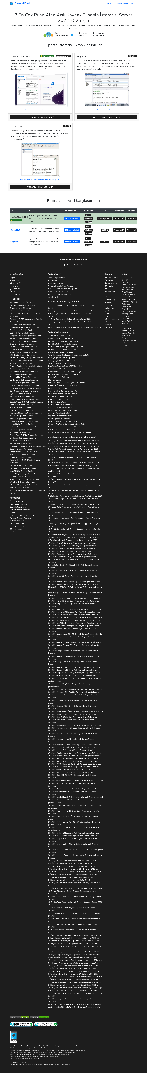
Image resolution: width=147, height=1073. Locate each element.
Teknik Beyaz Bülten (56, 277)
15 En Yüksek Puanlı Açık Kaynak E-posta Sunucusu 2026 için (73, 925)
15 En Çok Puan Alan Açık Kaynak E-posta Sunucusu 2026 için (75, 903)
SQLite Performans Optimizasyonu (62, 416)
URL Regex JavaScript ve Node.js (61, 429)
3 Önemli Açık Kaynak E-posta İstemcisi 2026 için (74, 979)
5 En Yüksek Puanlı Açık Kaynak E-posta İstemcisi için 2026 (75, 475)
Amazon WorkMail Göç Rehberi (61, 338)
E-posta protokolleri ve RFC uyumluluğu (64, 371)
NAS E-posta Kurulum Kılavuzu (22, 311)
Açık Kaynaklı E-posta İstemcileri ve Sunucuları (72, 437)
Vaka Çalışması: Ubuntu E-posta (61, 360)
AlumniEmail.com (17, 521)
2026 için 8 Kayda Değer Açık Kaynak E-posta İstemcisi (74, 620)
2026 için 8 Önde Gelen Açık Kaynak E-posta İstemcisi (73, 818)
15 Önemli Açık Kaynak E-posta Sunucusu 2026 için (74, 871)
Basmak (108, 324)
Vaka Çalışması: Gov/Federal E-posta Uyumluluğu (68, 355)
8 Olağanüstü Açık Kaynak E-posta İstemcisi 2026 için (72, 943)
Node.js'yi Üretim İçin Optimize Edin (62, 385)
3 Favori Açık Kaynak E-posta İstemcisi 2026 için (73, 974)
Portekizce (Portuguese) (126, 324)
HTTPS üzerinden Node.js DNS (61, 396)
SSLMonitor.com (16, 532)
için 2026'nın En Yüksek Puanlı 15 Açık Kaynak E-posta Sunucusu (75, 588)
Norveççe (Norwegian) (126, 317)
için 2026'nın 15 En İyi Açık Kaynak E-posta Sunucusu (73, 561)
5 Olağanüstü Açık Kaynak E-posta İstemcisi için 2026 (75, 496)
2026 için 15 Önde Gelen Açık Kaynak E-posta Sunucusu (75, 598)
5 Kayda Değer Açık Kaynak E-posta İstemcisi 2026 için (73, 957)
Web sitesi (119, 218)
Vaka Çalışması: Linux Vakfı (59, 363)
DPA (107, 316)
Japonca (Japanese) (129, 311)
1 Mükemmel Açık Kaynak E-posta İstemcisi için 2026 (74, 504)
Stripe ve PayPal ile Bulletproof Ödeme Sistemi (67, 424)
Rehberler (15, 298)
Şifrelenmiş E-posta (114, 3)
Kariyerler (109, 327)
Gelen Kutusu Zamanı (18, 507)
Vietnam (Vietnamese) (126, 344)
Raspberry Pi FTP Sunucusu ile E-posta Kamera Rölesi (26, 320)
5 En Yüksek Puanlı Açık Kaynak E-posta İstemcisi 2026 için (74, 931)
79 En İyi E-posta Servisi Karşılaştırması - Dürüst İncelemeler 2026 (73, 306)
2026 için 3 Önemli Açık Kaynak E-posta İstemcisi (72, 545)
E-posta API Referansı (57, 283)
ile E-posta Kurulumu (23, 324)
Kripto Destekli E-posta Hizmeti (61, 388)
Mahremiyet (128, 3)
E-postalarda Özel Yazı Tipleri (60, 369)
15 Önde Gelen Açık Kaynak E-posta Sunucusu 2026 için (74, 935)
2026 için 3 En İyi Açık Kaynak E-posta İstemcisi (73, 670)
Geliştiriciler (54, 274)
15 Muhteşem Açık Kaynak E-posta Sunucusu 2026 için (75, 960)
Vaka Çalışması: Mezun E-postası (61, 358)
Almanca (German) (129, 297)
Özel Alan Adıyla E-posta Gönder (23, 305)
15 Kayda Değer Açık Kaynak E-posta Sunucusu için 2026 (74, 508)
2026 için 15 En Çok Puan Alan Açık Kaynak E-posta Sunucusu (73, 572)
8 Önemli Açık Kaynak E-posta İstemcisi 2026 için (73, 874)
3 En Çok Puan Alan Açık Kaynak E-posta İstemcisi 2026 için (74, 909)
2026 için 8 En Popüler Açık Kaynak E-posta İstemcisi (73, 584)
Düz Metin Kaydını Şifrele (22, 515)
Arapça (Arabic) (127, 277)
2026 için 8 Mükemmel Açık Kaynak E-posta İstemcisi (73, 615)
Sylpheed (14, 241)
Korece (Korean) (127, 314)
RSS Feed (110, 291)
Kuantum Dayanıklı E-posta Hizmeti (62, 410)
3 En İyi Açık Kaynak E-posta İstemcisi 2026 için (75, 888)
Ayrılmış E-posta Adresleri (20, 518)
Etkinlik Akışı (110, 300)
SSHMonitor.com (17, 529)
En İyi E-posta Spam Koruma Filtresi (63, 341)
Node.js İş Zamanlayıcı (57, 402)
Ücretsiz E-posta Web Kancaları (61, 286)
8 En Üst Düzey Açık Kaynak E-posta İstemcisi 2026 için (74, 1000)
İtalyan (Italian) (127, 309)
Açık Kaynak (53, 297)
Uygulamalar (16, 274)
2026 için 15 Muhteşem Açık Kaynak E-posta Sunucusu (74, 623)
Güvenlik (108, 305)
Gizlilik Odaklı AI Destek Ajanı (60, 352)
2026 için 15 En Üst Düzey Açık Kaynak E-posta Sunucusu (72, 776)
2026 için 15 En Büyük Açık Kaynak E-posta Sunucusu (72, 630)
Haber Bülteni (112, 277)
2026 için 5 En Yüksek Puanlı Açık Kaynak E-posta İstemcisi (75, 789)
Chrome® (15, 291)
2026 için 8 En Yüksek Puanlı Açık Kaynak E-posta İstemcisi (72, 701)
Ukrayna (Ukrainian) (129, 340)
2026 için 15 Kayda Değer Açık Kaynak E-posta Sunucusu (75, 617)
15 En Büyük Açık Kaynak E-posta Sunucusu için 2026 (74, 530)
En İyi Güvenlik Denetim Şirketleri (62, 349)
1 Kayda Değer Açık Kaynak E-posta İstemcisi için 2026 (73, 514)
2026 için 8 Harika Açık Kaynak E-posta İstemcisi (75, 856)
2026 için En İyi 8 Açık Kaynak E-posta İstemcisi (74, 1007)
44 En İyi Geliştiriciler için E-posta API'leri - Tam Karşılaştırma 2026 (73, 323)
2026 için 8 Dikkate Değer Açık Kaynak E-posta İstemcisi (73, 735)
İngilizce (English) (128, 290)
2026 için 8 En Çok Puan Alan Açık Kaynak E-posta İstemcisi (72, 577)
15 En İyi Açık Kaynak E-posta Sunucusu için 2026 (73, 440)
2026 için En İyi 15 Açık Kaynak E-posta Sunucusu (75, 1004)
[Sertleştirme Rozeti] (14, 1036)
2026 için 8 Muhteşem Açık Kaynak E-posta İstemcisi (73, 626)
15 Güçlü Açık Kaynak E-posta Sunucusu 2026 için (71, 877)
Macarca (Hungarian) (129, 302)
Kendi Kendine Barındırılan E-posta (62, 288)
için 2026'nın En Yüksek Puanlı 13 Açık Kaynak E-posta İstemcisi (75, 594)
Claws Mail (15, 230)
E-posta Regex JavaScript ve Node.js (63, 374)
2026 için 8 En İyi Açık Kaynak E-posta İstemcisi (71, 750)
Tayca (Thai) (126, 335)
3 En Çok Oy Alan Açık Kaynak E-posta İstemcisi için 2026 (73, 458)
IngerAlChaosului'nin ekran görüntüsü (106, 110)
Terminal (15, 294)
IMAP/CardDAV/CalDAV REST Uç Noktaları (65, 366)
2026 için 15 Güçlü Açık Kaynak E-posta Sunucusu (72, 548)
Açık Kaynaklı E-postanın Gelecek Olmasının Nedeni (69, 432)
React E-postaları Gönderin (59, 418)
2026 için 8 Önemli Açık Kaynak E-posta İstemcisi (72, 761)
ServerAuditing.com (18, 526)
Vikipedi (131, 218)
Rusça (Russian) (127, 328)
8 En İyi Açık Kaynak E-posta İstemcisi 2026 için (72, 863)
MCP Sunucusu (54, 380)
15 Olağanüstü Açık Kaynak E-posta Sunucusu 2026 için (73, 941)
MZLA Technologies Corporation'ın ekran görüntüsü (40, 110)
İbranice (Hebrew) (128, 299)
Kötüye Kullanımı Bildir (112, 320)
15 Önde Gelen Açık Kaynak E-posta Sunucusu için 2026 (74, 480)
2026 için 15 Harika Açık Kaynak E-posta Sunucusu (71, 740)
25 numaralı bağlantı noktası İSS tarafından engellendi (27, 491)
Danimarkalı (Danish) (129, 285)
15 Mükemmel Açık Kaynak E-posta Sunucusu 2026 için (74, 947)
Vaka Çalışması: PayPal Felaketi (61, 407)
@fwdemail (111, 283)
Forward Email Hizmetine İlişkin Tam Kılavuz (66, 382)
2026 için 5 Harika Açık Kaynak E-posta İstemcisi (74, 744)
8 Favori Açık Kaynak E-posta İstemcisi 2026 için (73, 869)
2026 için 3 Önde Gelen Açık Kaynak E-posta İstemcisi (73, 601)
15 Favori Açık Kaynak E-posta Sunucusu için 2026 (73, 537)
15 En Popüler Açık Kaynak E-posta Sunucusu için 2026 (73, 463)
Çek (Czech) (126, 282)
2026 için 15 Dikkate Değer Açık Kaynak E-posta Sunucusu (74, 729)
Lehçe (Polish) (127, 321)
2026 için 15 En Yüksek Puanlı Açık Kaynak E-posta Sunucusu (73, 696)
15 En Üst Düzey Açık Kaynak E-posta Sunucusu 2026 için (72, 892)
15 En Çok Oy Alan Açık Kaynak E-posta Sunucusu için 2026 (74, 453)
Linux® (14, 286)
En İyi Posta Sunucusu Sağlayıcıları (62, 344)
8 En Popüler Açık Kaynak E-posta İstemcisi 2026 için (75, 920)
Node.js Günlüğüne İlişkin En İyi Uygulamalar (66, 347)
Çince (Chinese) (127, 280)
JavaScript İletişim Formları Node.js (62, 393)
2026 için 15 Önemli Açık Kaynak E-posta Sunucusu (73, 543)
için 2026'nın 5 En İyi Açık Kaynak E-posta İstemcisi (73, 566)
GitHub (109, 280)
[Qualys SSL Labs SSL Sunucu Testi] (19, 1017)
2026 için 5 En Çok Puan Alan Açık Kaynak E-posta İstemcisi (74, 685)
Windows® (14, 280)
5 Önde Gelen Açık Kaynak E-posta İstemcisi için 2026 (74, 486)
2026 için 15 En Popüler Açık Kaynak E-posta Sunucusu (74, 581)
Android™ (15, 283)
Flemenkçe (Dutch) (128, 287)
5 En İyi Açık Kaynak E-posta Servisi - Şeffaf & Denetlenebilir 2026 (73, 315)
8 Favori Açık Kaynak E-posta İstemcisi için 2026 (72, 540)
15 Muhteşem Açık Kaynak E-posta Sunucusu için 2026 (74, 519)
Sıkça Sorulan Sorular (73, 265)
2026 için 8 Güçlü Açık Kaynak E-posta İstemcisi (71, 551)
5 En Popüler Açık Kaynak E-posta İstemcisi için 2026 (72, 465)
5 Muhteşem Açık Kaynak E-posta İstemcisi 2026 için (74, 963)
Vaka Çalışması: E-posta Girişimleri (62, 421)
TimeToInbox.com (17, 523)
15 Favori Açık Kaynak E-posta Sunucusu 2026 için (74, 866)
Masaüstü (15, 288)
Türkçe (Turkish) (127, 338)
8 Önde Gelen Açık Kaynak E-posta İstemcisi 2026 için (73, 938)
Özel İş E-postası (17, 501)
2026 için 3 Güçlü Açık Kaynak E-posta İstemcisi (73, 663)
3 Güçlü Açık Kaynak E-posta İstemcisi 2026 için (73, 985)
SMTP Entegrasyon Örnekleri (22, 302)
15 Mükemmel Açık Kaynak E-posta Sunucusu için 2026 (73, 500)
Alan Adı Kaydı (16, 512)
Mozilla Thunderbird (19, 217)
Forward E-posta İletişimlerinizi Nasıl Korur (65, 427)
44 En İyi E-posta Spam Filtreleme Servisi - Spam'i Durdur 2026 (74, 327)
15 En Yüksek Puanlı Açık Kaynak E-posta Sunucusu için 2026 (74, 469)
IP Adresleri (53, 280)
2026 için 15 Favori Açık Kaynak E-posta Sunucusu (71, 638)
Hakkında (108, 302)
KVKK (107, 313)
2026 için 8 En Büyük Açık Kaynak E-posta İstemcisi (75, 634)
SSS (135, 3)
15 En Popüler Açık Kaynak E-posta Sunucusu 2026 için (74, 914)
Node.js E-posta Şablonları (59, 399)
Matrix (109, 286)
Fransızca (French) (128, 294)
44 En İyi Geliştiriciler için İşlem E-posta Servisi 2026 (69, 319)
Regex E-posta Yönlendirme (59, 294)
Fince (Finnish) (127, 292)
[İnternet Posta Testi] (46, 1024)
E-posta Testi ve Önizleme (59, 377)
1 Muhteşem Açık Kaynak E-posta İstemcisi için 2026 (73, 525)
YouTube (110, 288)
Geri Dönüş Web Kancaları (59, 291)
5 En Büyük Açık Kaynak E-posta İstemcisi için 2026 (75, 534)
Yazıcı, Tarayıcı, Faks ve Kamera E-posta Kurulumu (26, 315)
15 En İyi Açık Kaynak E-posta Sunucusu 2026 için (73, 860)
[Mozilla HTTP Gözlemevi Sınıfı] (39, 1017)
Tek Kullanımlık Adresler (20, 510)
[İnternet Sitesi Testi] (21, 1024)
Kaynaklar (15, 497)
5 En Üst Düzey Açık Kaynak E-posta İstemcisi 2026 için (74, 898)
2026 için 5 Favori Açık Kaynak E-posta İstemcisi (74, 642)
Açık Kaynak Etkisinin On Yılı (59, 335)
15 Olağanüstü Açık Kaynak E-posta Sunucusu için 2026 (73, 491)
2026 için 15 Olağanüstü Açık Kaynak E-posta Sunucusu (71, 605)
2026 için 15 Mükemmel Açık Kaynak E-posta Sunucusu (74, 612)
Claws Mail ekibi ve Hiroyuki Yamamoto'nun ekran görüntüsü (40, 180)
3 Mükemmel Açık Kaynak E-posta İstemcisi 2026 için (75, 952)
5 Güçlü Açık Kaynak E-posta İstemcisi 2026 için (70, 880)
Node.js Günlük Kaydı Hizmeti (60, 405)
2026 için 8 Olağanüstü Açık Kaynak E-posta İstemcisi (74, 609)
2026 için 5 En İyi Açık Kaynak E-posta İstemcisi (72, 556)
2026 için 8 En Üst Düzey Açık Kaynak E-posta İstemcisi (75, 780)
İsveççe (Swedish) (128, 333)
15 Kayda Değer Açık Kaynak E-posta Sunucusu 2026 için (74, 954)
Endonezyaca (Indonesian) (126, 305)
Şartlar (107, 311)
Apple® (13, 277)
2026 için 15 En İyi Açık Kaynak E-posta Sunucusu (73, 554)
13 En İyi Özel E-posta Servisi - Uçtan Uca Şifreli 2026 (70, 311)
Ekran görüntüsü (72, 218)
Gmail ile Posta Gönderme (20, 308)
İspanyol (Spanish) (128, 331)
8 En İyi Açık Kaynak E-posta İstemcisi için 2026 (72, 443)
